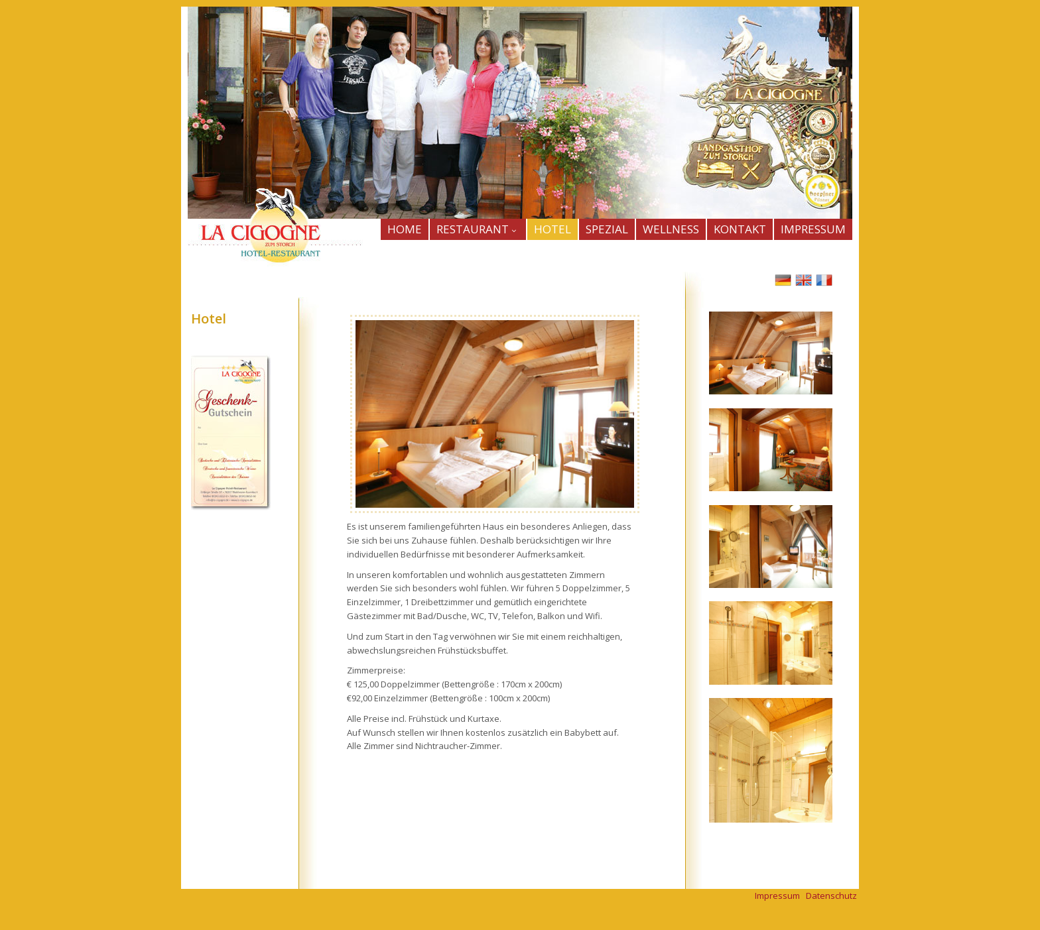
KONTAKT (740, 229)
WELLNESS (671, 229)
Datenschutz (831, 895)
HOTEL (552, 229)
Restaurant (477, 229)
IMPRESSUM (813, 229)
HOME (404, 229)
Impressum (777, 895)
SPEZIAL (607, 229)
